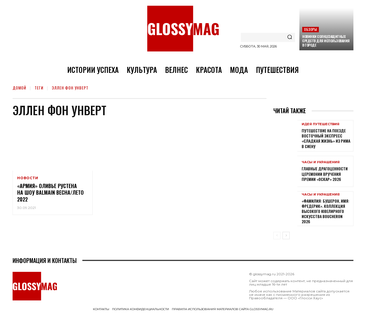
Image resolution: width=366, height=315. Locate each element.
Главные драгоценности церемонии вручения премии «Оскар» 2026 (325, 174)
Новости (27, 178)
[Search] (289, 37)
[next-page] (286, 235)
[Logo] (183, 28)
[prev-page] (277, 235)
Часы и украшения (321, 162)
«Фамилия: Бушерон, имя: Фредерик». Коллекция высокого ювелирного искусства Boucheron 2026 (325, 211)
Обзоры (310, 29)
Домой (19, 88)
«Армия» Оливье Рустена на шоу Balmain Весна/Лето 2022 (50, 192)
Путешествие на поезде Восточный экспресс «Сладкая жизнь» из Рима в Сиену (326, 138)
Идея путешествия (320, 124)
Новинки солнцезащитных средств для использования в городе (326, 40)
